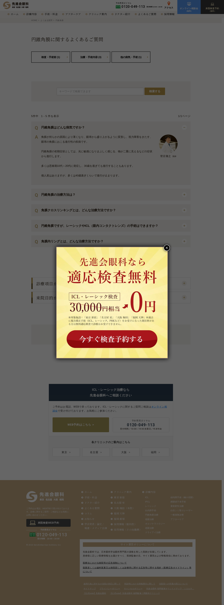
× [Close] (166, 247)
